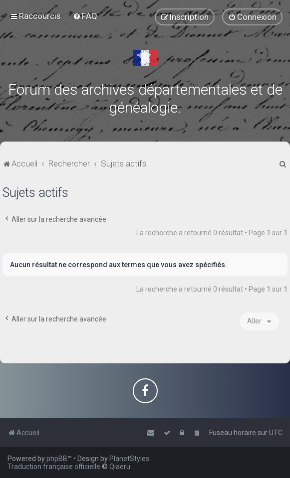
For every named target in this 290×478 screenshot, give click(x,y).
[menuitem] (85, 15)
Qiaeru (119, 467)
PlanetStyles (129, 459)
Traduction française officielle (53, 467)
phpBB (56, 459)
